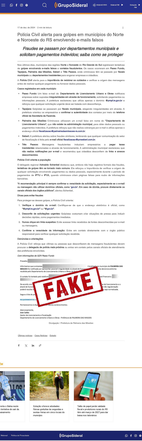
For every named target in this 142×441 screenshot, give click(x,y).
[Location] (44, 5)
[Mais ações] (123, 27)
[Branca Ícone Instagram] (21, 5)
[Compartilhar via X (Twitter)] (25, 345)
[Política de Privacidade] (27, 435)
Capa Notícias (41, 335)
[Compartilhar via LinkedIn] (33, 345)
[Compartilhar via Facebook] (18, 345)
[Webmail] (4, 435)
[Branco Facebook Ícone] (16, 5)
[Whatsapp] (11, 5)
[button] (3, 5)
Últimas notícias (25, 335)
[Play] (122, 5)
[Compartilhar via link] (40, 345)
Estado (53, 335)
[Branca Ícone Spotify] (26, 5)
